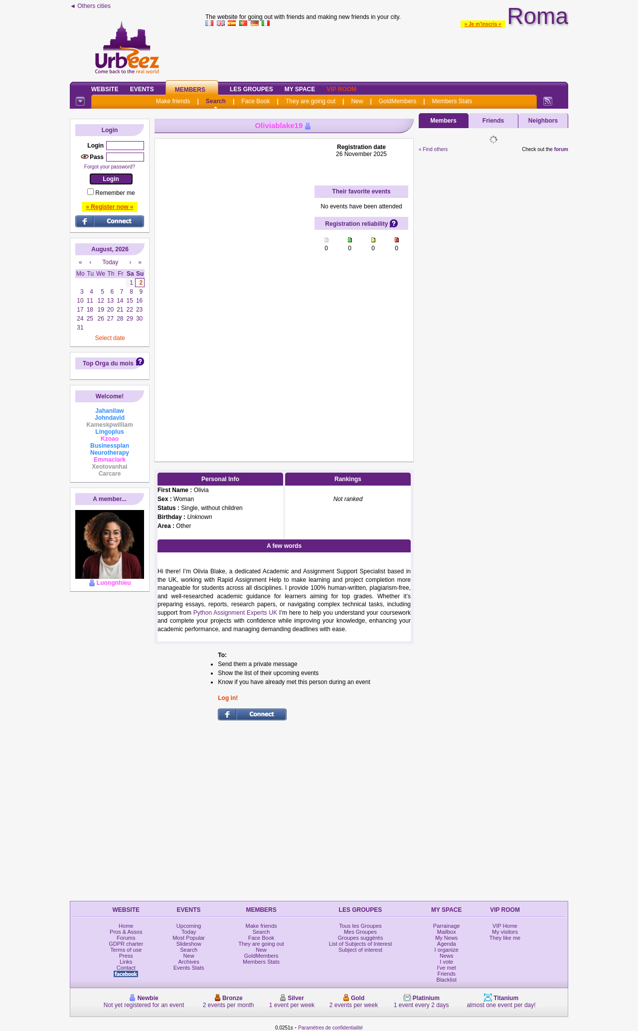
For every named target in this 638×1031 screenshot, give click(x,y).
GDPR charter (126, 944)
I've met (446, 968)
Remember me (115, 192)
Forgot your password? (109, 167)
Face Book (255, 101)
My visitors (505, 932)
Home (126, 926)
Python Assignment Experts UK (235, 612)
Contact (126, 968)
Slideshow (188, 944)
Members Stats (452, 101)
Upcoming (188, 926)
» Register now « (109, 206)
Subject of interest (360, 950)
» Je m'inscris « (483, 24)
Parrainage (446, 926)
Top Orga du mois (108, 363)
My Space (300, 89)
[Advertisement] (386, 51)
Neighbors (543, 120)
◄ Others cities (90, 5)
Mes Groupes (360, 932)
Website (105, 89)
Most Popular (188, 938)
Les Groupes (251, 89)
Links (126, 962)
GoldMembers (397, 101)
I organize (447, 950)
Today (188, 932)
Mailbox (446, 932)
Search (216, 101)
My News (446, 938)
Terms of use (126, 950)
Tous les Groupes (360, 926)
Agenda (446, 944)
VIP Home (504, 926)
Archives (188, 962)
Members (190, 89)
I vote (446, 962)
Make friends (173, 101)
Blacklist (447, 980)
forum (561, 149)
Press (126, 956)
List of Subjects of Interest (360, 944)
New (357, 101)
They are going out (310, 101)
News (447, 956)
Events (142, 89)
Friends (493, 120)
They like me (504, 938)
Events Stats (188, 968)
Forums (126, 938)
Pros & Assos (126, 932)
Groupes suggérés (360, 938)
